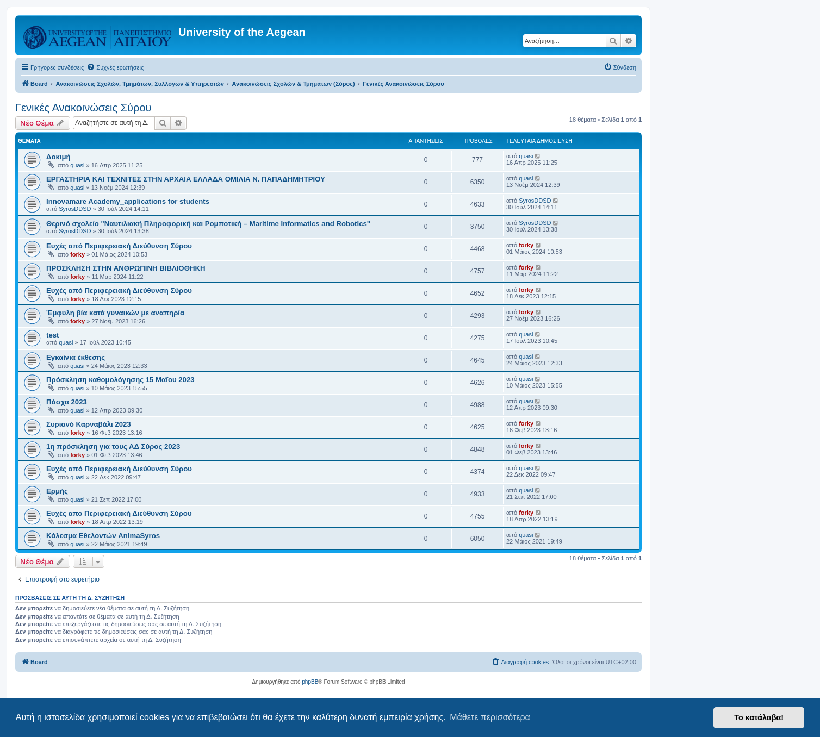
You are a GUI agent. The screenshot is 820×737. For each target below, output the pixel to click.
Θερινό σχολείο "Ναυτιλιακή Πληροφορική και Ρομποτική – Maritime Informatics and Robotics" (208, 224)
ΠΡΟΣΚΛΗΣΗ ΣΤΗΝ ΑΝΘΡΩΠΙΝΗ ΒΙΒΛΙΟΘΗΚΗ (125, 268)
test (52, 335)
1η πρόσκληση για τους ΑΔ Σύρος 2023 (113, 446)
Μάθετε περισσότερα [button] (490, 717)
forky (77, 254)
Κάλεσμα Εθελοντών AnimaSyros (103, 536)
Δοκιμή (58, 157)
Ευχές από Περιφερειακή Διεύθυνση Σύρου (119, 246)
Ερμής (57, 491)
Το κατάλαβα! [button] (759, 717)
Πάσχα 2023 (66, 402)
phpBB (310, 682)
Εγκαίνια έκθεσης (75, 357)
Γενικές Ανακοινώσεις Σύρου (83, 108)
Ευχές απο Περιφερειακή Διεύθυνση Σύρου (119, 513)
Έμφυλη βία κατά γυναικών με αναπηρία (115, 313)
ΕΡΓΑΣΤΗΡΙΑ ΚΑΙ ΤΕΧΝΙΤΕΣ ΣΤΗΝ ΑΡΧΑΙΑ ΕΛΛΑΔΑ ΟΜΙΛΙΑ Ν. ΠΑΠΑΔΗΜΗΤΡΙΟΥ (185, 179)
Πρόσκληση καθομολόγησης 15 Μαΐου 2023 (120, 380)
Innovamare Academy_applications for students (127, 201)
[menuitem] (115, 67)
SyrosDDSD (75, 208)
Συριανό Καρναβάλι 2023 (88, 424)
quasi (77, 165)
